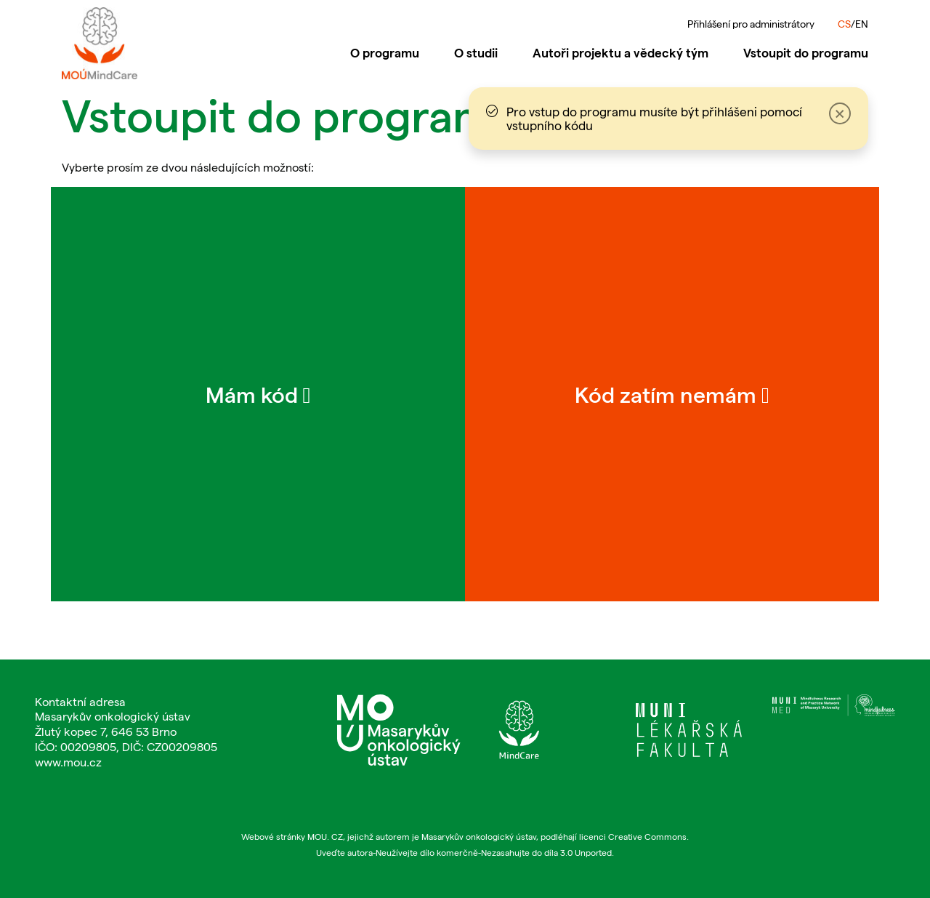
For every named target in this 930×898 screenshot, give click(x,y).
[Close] (836, 118)
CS (844, 23)
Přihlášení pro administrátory (750, 24)
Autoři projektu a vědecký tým (620, 52)
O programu (384, 52)
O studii (476, 52)
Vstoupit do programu (805, 52)
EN (861, 23)
